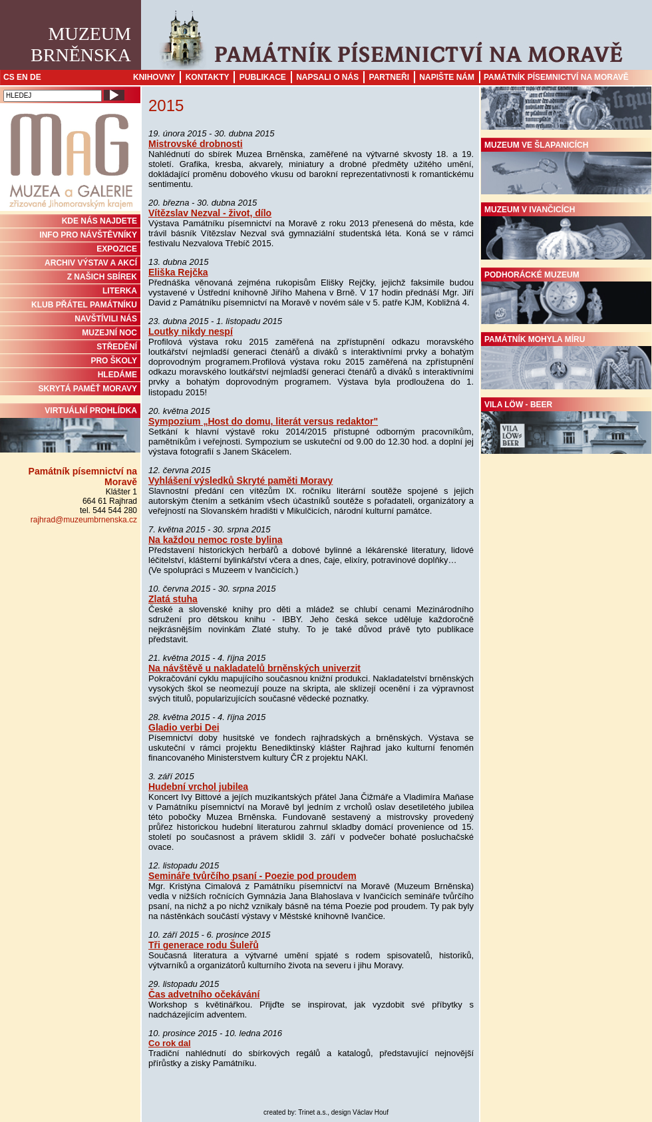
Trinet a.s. (312, 1112)
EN (22, 77)
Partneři (389, 77)
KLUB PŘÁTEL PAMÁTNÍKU (84, 304)
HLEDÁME (117, 374)
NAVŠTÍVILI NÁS (106, 318)
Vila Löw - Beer (566, 427)
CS (9, 77)
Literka (119, 290)
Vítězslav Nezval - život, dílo (209, 213)
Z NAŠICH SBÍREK (102, 276)
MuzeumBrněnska (81, 44)
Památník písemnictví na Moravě (556, 77)
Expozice (116, 249)
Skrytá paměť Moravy (88, 388)
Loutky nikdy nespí (190, 331)
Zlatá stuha (173, 599)
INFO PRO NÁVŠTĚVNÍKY (88, 235)
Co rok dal (169, 1043)
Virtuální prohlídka (70, 429)
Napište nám (446, 77)
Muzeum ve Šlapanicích (566, 167)
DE (35, 77)
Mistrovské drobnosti (195, 143)
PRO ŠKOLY (113, 360)
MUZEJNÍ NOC (109, 332)
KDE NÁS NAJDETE (99, 221)
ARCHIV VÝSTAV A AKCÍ (91, 263)
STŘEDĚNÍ (116, 346)
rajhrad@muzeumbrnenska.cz (84, 519)
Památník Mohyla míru (566, 362)
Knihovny (154, 77)
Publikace (263, 77)
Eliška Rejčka (178, 272)
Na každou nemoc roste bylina (215, 539)
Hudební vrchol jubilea (198, 786)
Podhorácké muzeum (566, 297)
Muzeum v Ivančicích (566, 232)
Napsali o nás (327, 77)
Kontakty (208, 77)
